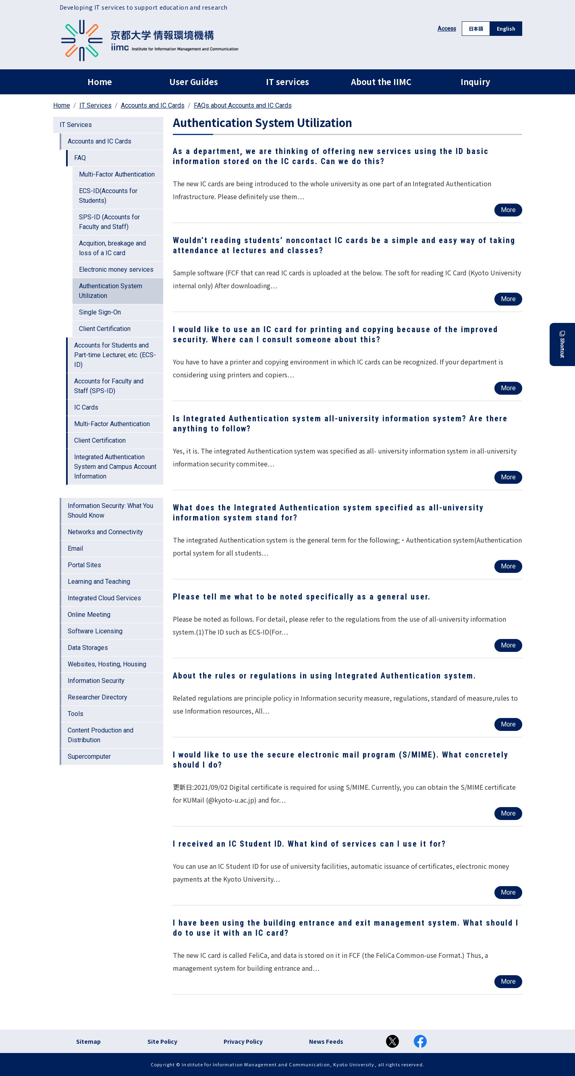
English (506, 28)
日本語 (476, 28)
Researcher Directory (97, 697)
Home (99, 81)
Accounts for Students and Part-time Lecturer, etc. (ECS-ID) (115, 354)
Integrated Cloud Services (104, 598)
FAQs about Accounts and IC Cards (243, 105)
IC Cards (86, 407)
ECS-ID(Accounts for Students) (108, 195)
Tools (75, 714)
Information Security (96, 681)
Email (75, 548)
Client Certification (105, 329)
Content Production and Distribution (100, 735)
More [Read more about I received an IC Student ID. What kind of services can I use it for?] (508, 892)
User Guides (193, 81)
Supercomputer (89, 756)
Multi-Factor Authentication (117, 174)
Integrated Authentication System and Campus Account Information (115, 466)
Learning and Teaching (99, 581)
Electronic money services (116, 269)
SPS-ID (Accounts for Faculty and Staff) (109, 222)
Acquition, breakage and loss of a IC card (112, 248)
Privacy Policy (243, 1041)
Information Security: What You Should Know (110, 510)
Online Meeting (89, 614)
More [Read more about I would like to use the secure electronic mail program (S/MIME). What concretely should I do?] (508, 813)
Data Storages (88, 647)
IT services (287, 81)
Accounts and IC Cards (153, 105)
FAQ (80, 158)
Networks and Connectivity (105, 532)
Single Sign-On (100, 312)
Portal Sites (84, 565)
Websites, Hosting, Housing (107, 664)
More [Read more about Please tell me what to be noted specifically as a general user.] (508, 645)
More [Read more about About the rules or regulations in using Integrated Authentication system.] (508, 724)
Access (447, 28)
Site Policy (162, 1041)
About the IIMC (381, 81)
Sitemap (88, 1041)
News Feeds (326, 1041)
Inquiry (475, 81)
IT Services (95, 105)
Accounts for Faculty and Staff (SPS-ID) (108, 386)
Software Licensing (95, 631)
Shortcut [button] (562, 344)
